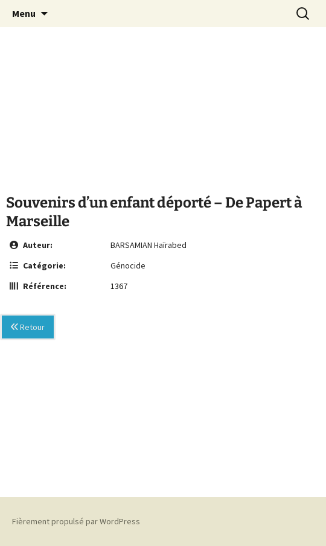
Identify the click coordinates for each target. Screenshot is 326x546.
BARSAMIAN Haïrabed (148, 245)
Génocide (127, 265)
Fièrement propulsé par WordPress (76, 521)
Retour (28, 327)
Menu (24, 13)
